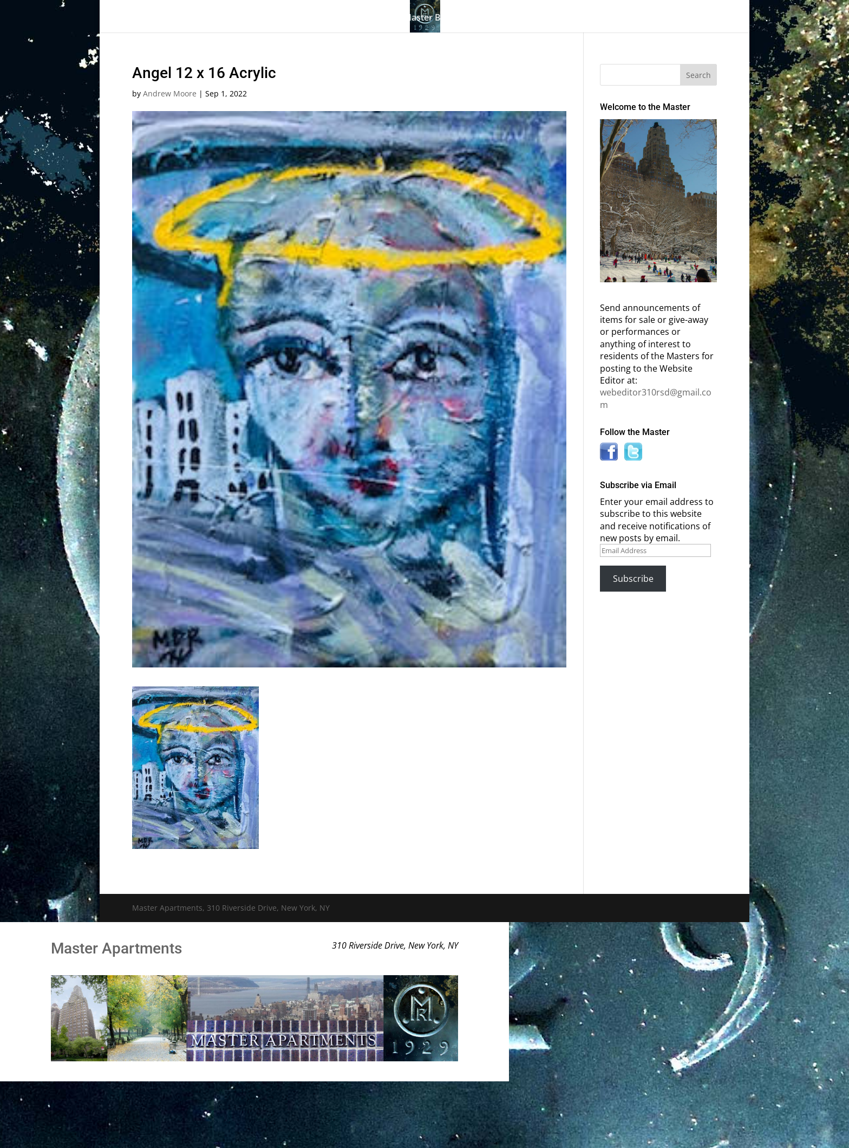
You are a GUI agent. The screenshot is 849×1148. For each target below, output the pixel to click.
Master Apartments (116, 948)
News (594, 18)
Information (533, 18)
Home (174, 18)
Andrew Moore (170, 93)
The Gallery (224, 18)
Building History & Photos (325, 18)
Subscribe (633, 579)
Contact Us (653, 18)
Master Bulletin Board (448, 18)
